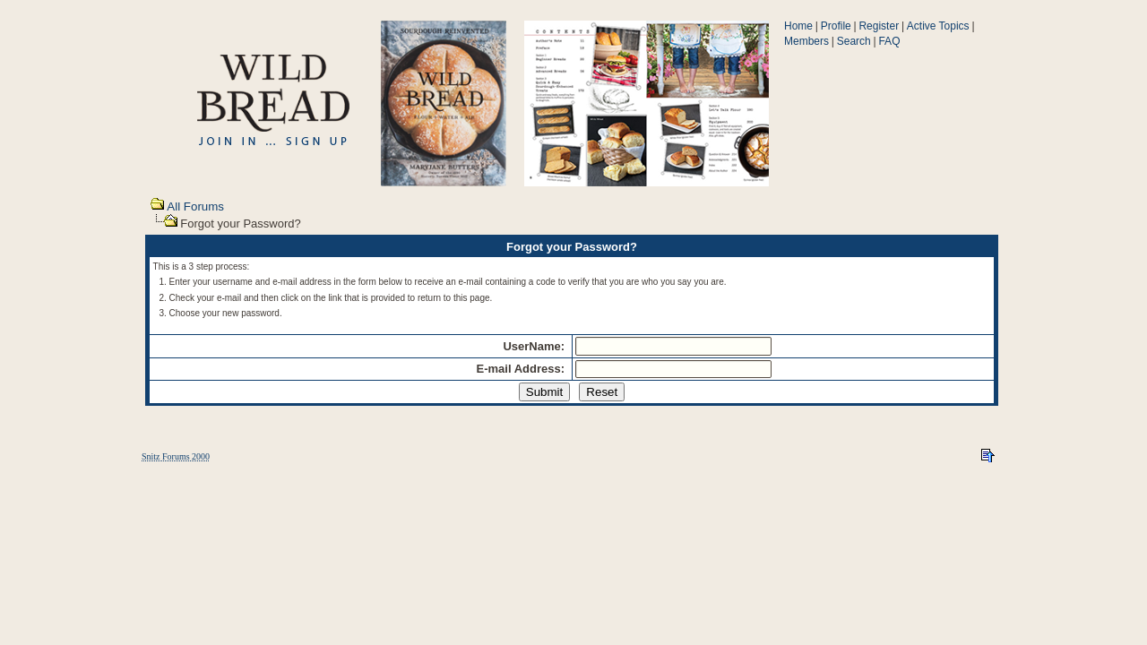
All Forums (195, 206)
